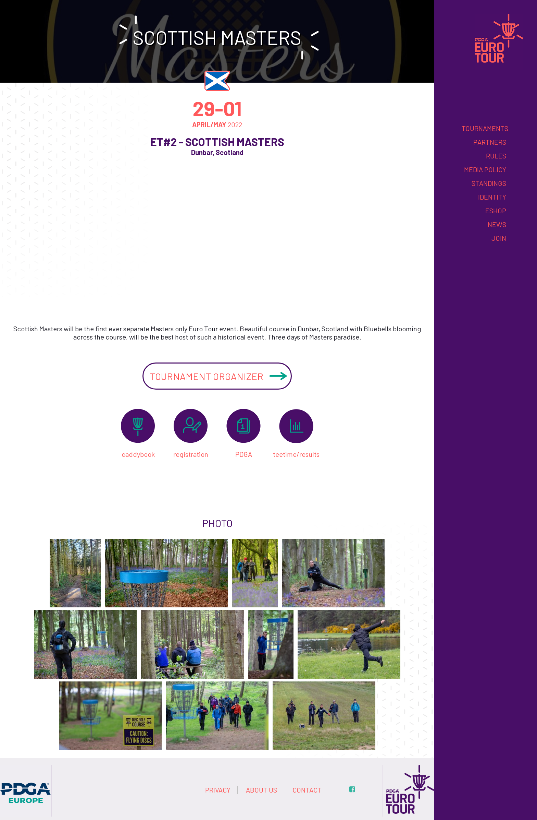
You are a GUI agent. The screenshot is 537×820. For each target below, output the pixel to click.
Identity (492, 197)
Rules (496, 156)
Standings (489, 183)
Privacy (217, 790)
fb (352, 789)
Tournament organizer (206, 376)
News (497, 224)
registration (190, 454)
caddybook (138, 454)
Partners (489, 142)
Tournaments (485, 128)
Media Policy (485, 169)
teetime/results (296, 454)
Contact (307, 790)
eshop (495, 210)
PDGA (243, 454)
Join (498, 238)
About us (261, 790)
